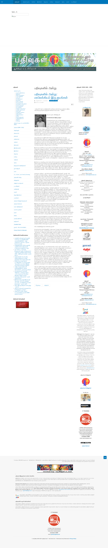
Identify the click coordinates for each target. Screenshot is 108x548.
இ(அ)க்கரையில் (17, 148)
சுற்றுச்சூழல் (16, 130)
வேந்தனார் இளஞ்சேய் (20, 117)
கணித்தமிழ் (16, 189)
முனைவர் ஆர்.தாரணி (20, 105)
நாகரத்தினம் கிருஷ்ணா (20, 112)
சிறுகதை (46, 2)
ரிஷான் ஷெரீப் (18, 111)
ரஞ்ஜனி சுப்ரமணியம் (19, 114)
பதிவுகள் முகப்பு (26, 2)
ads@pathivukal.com (89, 170)
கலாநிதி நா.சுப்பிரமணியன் (20, 108)
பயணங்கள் (16, 198)
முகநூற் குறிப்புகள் (18, 218)
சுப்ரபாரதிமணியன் (19, 99)
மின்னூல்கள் (16, 180)
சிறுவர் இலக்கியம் (18, 195)
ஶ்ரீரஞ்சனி (18, 119)
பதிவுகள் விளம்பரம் (18, 203)
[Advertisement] (54, 35)
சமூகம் (15, 192)
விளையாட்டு (16, 133)
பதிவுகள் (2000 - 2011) (19, 127)
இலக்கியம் (39, 2)
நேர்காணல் (16, 145)
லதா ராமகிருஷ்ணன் (19, 106)
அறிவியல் (16, 159)
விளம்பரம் (16, 136)
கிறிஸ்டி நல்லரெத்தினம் (20, 95)
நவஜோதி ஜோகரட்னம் (20, 118)
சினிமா (15, 215)
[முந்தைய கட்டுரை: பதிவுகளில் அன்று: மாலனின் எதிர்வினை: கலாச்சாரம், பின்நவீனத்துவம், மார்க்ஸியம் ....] (38, 285)
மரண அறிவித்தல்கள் (18, 206)
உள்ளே (85, 134)
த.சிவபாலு (18, 120)
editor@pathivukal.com (87, 166)
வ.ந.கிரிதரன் (74, 2)
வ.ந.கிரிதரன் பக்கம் (87, 107)
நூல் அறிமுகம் (17, 168)
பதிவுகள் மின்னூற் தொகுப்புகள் (20, 200)
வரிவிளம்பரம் (16, 139)
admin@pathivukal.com (91, 174)
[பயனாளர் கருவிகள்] (72, 104)
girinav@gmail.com (88, 164)
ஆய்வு (63, 2)
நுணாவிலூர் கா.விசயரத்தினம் (21, 103)
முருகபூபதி (18, 97)
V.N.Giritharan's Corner (86, 228)
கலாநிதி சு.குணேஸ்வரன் (20, 109)
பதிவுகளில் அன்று (17, 177)
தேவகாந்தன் (18, 100)
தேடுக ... (14, 12)
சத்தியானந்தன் (18, 113)
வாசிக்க (86, 264)
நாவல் (68, 2)
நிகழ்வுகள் (57, 2)
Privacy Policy (73, 538)
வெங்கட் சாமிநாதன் (19, 101)
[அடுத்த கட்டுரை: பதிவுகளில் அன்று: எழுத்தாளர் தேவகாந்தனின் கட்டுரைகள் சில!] (46, 285)
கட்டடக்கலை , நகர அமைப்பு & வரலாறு (22, 174)
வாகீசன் (17, 116)
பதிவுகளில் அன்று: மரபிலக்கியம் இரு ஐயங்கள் (51, 96)
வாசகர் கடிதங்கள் (18, 209)
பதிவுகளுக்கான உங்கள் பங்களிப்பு (64, 489)
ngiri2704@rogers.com (27, 490)
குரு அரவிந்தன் (19, 107)
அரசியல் (33, 2)
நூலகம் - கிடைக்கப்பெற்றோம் (20, 227)
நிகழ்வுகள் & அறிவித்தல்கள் (20, 165)
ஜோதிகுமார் (18, 94)
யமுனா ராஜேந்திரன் (19, 96)
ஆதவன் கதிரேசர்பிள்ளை (20, 92)
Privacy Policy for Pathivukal (20, 230)
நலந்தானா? (16, 221)
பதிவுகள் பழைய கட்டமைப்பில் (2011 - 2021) (21, 124)
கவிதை (51, 2)
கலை (15, 171)
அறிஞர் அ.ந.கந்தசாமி (18, 183)
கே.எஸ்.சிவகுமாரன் (19, 102)
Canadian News (17, 224)
